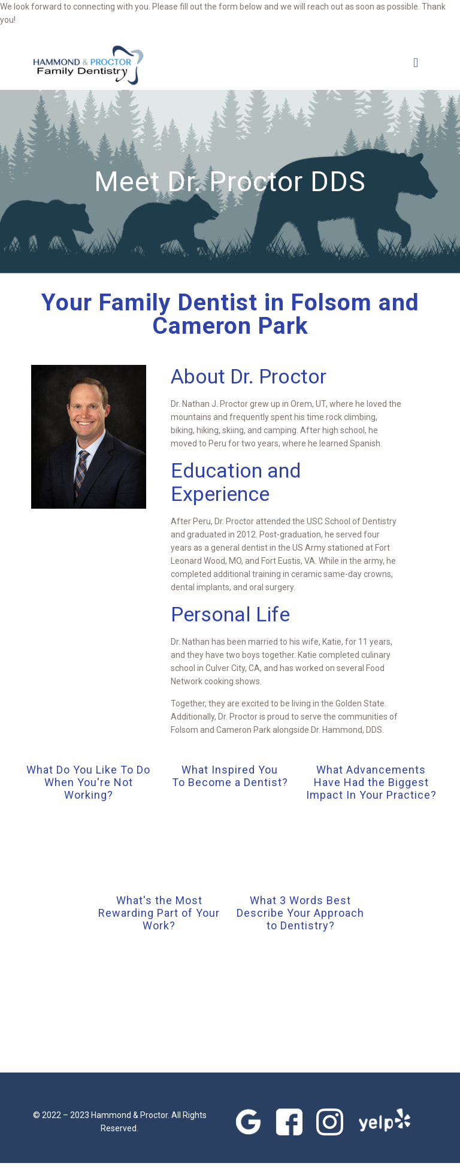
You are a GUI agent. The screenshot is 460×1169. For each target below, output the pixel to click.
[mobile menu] (415, 62)
